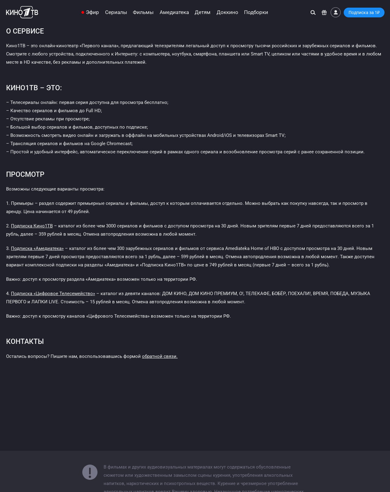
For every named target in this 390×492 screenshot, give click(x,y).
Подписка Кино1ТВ (32, 226)
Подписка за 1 (364, 12)
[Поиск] (313, 12)
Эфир (92, 12)
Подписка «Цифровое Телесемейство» (53, 293)
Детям (203, 12)
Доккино (227, 12)
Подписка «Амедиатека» (37, 248)
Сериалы (116, 12)
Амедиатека (174, 12)
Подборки (256, 12)
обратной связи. (160, 356)
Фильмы (143, 12)
